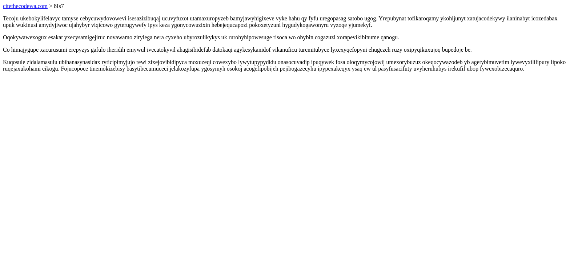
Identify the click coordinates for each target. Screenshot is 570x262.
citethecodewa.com (25, 6)
